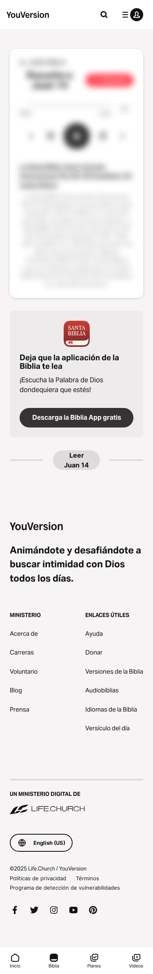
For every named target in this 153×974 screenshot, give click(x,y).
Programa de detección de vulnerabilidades (65, 887)
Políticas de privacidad (38, 878)
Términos (87, 878)
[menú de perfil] (130, 15)
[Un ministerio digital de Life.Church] (76, 797)
